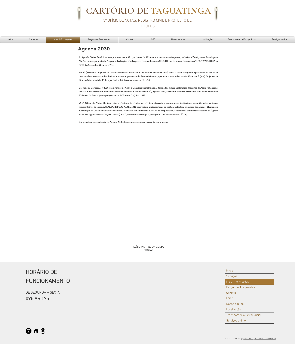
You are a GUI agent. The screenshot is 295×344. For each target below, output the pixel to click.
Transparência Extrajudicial (243, 315)
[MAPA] (43, 331)
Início (229, 271)
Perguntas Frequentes (240, 287)
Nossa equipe (235, 304)
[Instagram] (28, 331)
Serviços (231, 276)
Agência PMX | (248, 338)
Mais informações (237, 282)
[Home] (35, 331)
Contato (231, 293)
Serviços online (236, 321)
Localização (233, 309)
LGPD (229, 298)
